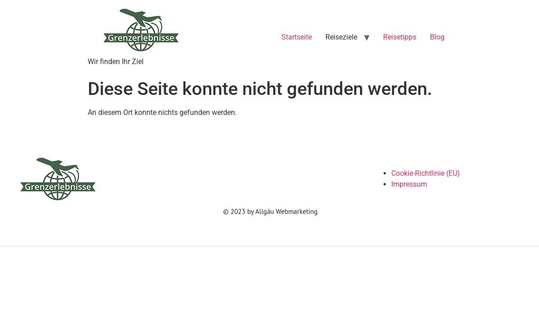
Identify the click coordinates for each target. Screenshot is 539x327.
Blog (437, 37)
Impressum (409, 184)
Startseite (296, 37)
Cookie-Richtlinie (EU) (425, 173)
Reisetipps (399, 37)
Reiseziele (341, 37)
